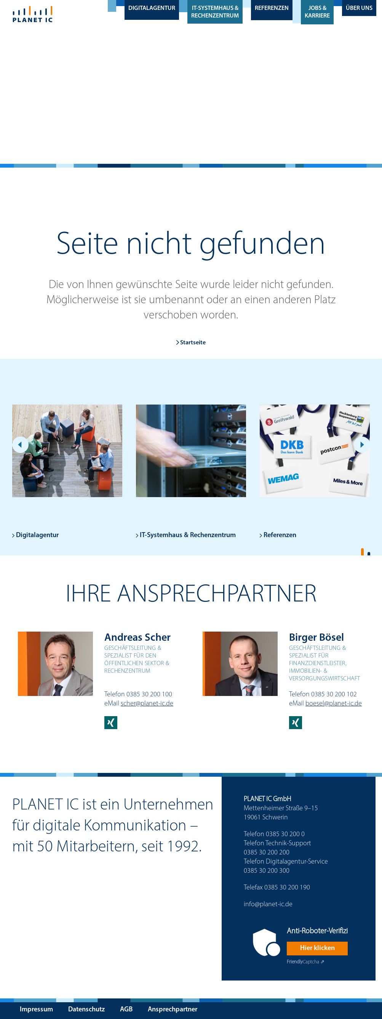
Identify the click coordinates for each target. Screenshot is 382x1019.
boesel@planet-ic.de (333, 703)
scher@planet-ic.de (147, 703)
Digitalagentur (151, 8)
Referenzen (272, 8)
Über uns (359, 8)
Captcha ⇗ (305, 962)
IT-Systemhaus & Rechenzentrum (215, 12)
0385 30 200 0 (285, 834)
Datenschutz (86, 1009)
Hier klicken (317, 948)
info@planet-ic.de (268, 904)
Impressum (36, 1009)
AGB (126, 1009)
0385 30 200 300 (266, 871)
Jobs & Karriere (317, 12)
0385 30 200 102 (334, 694)
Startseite (191, 343)
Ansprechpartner (172, 1009)
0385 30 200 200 (266, 852)
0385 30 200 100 (149, 694)
